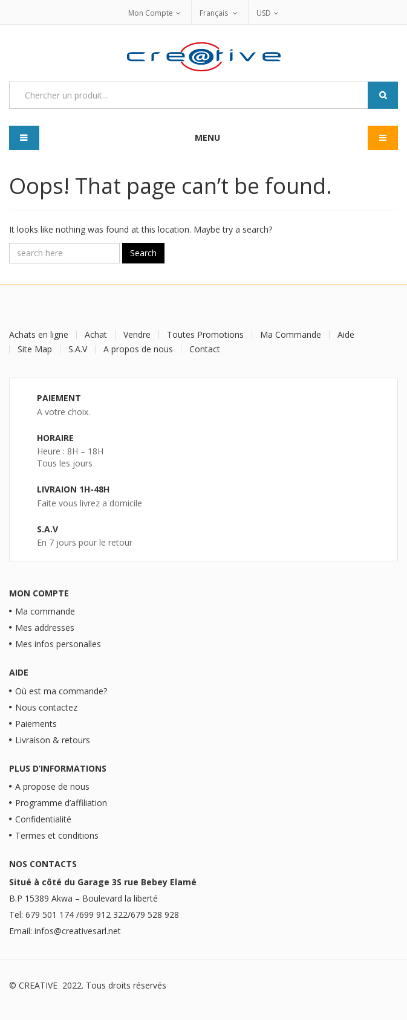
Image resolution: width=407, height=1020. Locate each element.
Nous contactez (46, 707)
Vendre (137, 335)
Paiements (36, 723)
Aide (345, 335)
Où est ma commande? (61, 691)
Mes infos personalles (58, 644)
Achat (96, 335)
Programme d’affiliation (61, 803)
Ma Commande (290, 335)
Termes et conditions (57, 835)
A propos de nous (138, 349)
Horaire (55, 438)
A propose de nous (52, 786)
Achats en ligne (38, 335)
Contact (204, 349)
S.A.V (77, 349)
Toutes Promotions (205, 335)
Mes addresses (44, 627)
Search (143, 253)
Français (215, 13)
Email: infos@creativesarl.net (65, 931)
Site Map (35, 349)
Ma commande (45, 611)
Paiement (59, 398)
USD (263, 13)
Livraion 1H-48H (73, 489)
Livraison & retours (52, 740)
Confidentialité (43, 819)
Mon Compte (150, 13)
